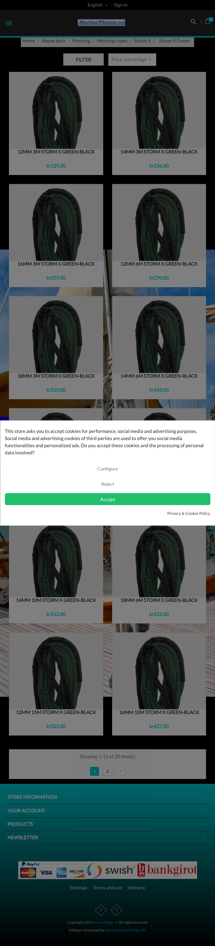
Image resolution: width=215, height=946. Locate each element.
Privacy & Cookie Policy (188, 513)
